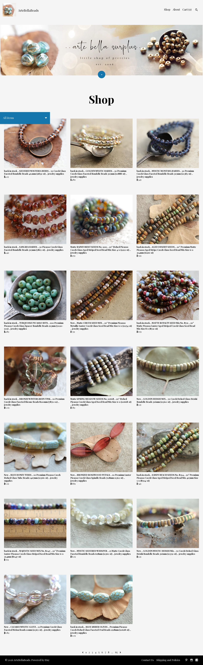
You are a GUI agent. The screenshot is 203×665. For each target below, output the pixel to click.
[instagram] (191, 660)
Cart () (187, 9)
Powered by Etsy (40, 660)
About (176, 9)
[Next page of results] (120, 652)
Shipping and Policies (168, 660)
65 (116, 652)
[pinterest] (186, 660)
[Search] (196, 10)
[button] (25, 118)
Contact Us (148, 660)
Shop (167, 9)
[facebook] (197, 660)
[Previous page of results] (83, 652)
